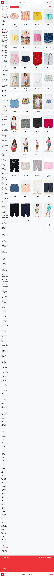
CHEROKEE (3, 504)
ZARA (2, 402)
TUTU (2, 472)
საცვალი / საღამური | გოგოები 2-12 (3, 263)
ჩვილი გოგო (3, 25)
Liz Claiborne (3, 525)
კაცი (29, 2)
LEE (2, 443)
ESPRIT (2, 483)
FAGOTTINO (3, 515)
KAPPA (2, 508)
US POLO (2, 464)
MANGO (2, 417)
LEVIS (2, 422)
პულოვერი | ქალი (4, 166)
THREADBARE (3, 533)
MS (1, 456)
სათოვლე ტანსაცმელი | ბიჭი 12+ (4, 223)
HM (2, 404)
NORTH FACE (3, 519)
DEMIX (2, 510)
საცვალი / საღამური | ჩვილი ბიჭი (4, 273)
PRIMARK (2, 458)
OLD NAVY (3, 403)
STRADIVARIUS (3, 512)
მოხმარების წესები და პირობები (7, 562)
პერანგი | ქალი (4, 150)
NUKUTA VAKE (3, 463)
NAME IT (2, 475)
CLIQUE (2, 461)
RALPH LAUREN (3, 489)
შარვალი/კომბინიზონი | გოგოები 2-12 (4, 362)
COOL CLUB (3, 507)
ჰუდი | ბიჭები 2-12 (4, 384)
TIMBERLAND (3, 425)
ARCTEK (2, 518)
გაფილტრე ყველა (4, 8)
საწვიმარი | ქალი (4, 309)
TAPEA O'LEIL (3, 465)
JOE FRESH (3, 494)
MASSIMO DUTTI (4, 514)
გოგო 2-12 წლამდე (4, 17)
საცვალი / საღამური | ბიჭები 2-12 (4, 256)
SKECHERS (3, 468)
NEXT (2, 449)
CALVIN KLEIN (3, 445)
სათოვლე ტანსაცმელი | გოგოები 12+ (4, 230)
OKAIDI (2, 440)
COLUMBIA (3, 427)
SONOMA (2, 522)
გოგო (16, 2)
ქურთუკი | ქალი (4, 335)
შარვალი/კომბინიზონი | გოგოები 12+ (4, 358)
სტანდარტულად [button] (14, 6)
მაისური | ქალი (4, 110)
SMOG (2, 420)
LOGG (2, 450)
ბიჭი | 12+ (3, 21)
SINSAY (2, 500)
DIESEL (2, 503)
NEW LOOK (3, 411)
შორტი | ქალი (4, 376)
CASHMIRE (3, 529)
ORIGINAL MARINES (4, 481)
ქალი (25, 2)
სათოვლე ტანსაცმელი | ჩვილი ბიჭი (4, 245)
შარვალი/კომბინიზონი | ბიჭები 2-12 (4, 355)
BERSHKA (3, 493)
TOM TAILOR (3, 530)
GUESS (2, 418)
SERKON (2, 492)
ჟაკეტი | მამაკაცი (4, 175)
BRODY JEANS (3, 454)
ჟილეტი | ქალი (4, 199)
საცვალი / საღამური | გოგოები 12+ (3, 259)
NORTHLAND (3, 486)
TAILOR (2, 447)
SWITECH (2, 439)
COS (2, 501)
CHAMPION (3, 521)
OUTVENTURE (3, 436)
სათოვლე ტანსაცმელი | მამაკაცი (4, 238)
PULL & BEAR (3, 424)
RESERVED (3, 421)
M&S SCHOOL (3, 474)
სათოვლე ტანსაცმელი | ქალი (4, 241)
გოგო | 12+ (3, 18)
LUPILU (2, 460)
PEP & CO (3, 446)
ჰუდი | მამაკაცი (4, 390)
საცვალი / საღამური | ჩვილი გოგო (4, 276)
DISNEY (2, 406)
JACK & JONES (3, 413)
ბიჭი (20, 2)
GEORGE (2, 431)
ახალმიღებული (4, 32)
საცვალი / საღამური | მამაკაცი (3, 266)
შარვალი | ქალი (4, 344)
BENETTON (3, 497)
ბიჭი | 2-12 (3, 20)
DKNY (2, 485)
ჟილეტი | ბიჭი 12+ (4, 192)
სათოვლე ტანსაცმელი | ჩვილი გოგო (4, 248)
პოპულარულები (4, 35)
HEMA (2, 429)
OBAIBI (2, 442)
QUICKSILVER (3, 409)
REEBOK (2, 438)
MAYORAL (3, 476)
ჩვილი (33, 2)
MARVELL (2, 467)
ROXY (2, 410)
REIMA (2, 435)
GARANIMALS (3, 414)
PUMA (2, 496)
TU (1, 432)
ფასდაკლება (3, 33)
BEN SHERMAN (3, 479)
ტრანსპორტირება (6, 565)
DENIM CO (3, 457)
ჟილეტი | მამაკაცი (4, 198)
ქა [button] (45, 2)
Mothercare (3, 511)
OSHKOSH (3, 453)
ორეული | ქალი (4, 129)
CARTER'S (2, 528)
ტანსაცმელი (3, 23)
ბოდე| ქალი (3, 66)
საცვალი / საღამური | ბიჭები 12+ (4, 252)
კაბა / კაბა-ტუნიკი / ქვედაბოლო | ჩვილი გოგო (4, 80)
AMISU (2, 536)
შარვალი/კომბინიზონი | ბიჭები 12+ (4, 351)
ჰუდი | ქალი (3, 391)
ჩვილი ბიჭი (3, 27)
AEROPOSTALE (3, 478)
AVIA (2, 532)
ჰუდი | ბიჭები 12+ (4, 382)
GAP (2, 490)
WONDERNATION (4, 526)
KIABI (2, 428)
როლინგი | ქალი (4, 213)
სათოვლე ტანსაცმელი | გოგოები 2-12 (4, 234)
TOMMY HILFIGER (4, 407)
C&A (2, 482)
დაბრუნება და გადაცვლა (5, 568)
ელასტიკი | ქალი (4, 70)
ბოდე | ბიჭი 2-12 (4, 60)
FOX (2, 471)
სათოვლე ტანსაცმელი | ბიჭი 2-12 (4, 227)
